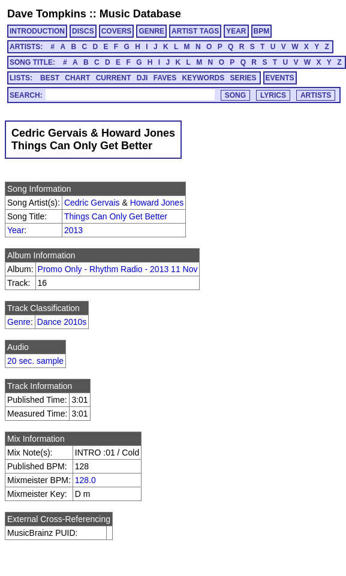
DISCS (83, 31)
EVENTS (280, 78)
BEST (49, 78)
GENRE (151, 31)
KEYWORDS (203, 78)
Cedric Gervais (92, 202)
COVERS (116, 31)
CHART (77, 78)
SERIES (243, 78)
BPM (262, 31)
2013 (73, 230)
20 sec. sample (35, 361)
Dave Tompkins (46, 14)
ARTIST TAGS (195, 31)
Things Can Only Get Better (115, 216)
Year (15, 230)
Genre (19, 322)
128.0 (85, 480)
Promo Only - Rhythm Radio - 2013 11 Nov (118, 269)
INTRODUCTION (37, 31)
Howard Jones (157, 202)
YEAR (236, 31)
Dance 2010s (62, 322)
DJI (142, 78)
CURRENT (113, 78)
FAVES (165, 78)
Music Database (140, 14)
